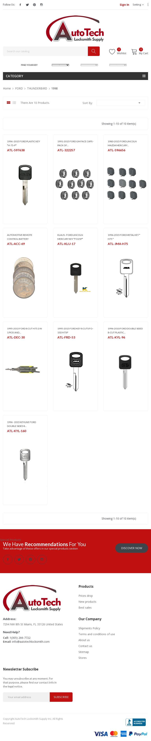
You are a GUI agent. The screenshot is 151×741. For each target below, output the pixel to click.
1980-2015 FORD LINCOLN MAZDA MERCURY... (122, 143)
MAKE (48, 64)
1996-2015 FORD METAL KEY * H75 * (124, 236)
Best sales (85, 606)
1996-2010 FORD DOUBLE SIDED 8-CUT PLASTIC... (125, 330)
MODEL (77, 64)
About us (84, 638)
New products (87, 600)
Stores (82, 656)
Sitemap (83, 650)
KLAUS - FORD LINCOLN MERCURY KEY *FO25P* (70, 236)
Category (14, 76)
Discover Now (131, 546)
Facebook (20, 4)
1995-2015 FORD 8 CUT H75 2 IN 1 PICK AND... (24, 330)
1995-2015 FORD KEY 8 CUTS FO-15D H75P (75, 330)
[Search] (51, 51)
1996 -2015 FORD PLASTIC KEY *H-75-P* (23, 143)
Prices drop (85, 594)
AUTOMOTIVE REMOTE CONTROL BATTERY (19, 236)
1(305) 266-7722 (20, 636)
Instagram (41, 4)
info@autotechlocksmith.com (31, 640)
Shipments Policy (89, 626)
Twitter (27, 4)
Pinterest (34, 4)
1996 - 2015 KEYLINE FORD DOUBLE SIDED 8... (21, 424)
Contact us (85, 644)
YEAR (105, 64)
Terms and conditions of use (96, 632)
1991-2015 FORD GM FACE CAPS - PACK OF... (75, 143)
